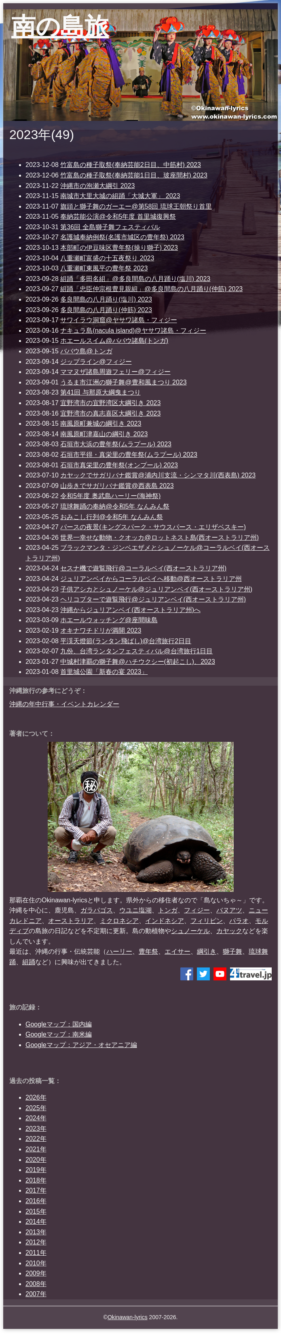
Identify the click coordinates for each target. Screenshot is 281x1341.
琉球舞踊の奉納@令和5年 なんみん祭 (114, 506)
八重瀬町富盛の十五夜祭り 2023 (107, 258)
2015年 (35, 1211)
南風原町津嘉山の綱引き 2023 (104, 434)
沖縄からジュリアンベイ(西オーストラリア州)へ (130, 609)
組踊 (28, 962)
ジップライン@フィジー (95, 361)
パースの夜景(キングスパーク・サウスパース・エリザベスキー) (153, 527)
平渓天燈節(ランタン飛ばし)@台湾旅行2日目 (125, 641)
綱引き (206, 951)
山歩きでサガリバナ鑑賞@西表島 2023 (116, 485)
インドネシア (164, 920)
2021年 (35, 1149)
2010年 (35, 1263)
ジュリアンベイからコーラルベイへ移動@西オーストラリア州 (150, 578)
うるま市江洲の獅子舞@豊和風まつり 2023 (123, 382)
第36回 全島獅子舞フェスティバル (110, 227)
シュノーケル (190, 930)
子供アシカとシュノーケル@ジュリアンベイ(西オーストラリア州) (156, 589)
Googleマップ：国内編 (58, 1024)
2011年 (35, 1252)
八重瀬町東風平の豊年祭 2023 (104, 268)
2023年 (35, 1128)
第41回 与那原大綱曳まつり (100, 392)
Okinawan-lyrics (128, 1317)
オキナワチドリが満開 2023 (100, 630)
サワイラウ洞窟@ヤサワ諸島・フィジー (118, 320)
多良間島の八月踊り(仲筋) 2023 (106, 309)
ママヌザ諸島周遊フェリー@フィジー (115, 371)
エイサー (177, 951)
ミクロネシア (119, 920)
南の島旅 (60, 26)
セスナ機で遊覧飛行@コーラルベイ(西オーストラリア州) (143, 568)
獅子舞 (232, 951)
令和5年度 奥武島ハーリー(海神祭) (110, 495)
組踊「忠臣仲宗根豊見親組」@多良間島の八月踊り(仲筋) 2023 (151, 288)
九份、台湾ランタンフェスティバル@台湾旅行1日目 (136, 651)
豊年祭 (148, 951)
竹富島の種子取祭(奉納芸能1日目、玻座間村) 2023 (133, 175)
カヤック (229, 930)
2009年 (35, 1273)
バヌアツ (229, 910)
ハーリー (119, 951)
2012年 (35, 1242)
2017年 (35, 1190)
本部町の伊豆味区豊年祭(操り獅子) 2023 (119, 247)
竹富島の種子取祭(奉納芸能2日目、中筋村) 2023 (130, 164)
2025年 (35, 1107)
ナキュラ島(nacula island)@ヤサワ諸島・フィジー (133, 330)
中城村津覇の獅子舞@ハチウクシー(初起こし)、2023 (137, 661)
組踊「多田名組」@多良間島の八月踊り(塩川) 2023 (135, 278)
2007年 (35, 1293)
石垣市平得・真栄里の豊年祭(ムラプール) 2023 (128, 454)
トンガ (167, 910)
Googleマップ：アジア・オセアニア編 (81, 1044)
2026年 (35, 1097)
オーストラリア (70, 920)
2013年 (35, 1232)
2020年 (35, 1159)
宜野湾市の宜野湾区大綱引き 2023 (110, 402)
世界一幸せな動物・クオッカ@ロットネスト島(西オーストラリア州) (159, 537)
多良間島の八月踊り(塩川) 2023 (106, 299)
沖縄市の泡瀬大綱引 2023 (97, 185)
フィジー (197, 910)
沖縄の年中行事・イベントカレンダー (64, 704)
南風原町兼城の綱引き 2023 (100, 423)
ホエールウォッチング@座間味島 (108, 620)
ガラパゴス (96, 910)
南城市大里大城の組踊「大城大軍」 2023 (120, 195)
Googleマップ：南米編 (58, 1034)
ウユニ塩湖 (135, 910)
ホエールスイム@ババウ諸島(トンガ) (114, 340)
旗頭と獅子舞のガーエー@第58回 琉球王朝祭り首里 (135, 206)
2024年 (35, 1118)
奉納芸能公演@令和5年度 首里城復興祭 (118, 216)
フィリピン (206, 920)
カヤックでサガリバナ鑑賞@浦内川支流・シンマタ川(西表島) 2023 (158, 475)
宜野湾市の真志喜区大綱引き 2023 (110, 413)
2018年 (35, 1180)
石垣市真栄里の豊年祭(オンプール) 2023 (119, 465)
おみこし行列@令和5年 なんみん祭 (111, 516)
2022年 (35, 1138)
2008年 (35, 1283)
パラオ (239, 920)
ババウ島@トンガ (86, 351)
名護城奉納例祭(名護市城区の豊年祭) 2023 (122, 237)
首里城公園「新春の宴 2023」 (104, 671)
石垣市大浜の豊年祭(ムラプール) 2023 (115, 444)
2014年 (35, 1221)
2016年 (35, 1200)
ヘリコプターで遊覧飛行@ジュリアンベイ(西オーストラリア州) (153, 599)
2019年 (35, 1169)
